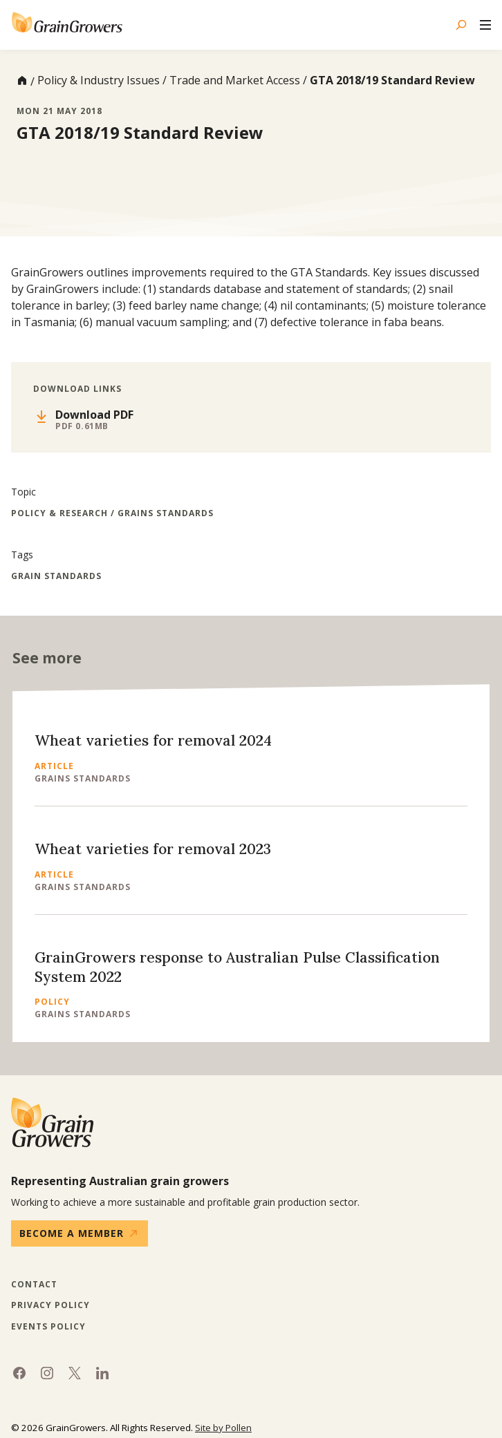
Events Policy (48, 1327)
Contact (34, 1284)
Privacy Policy (50, 1305)
